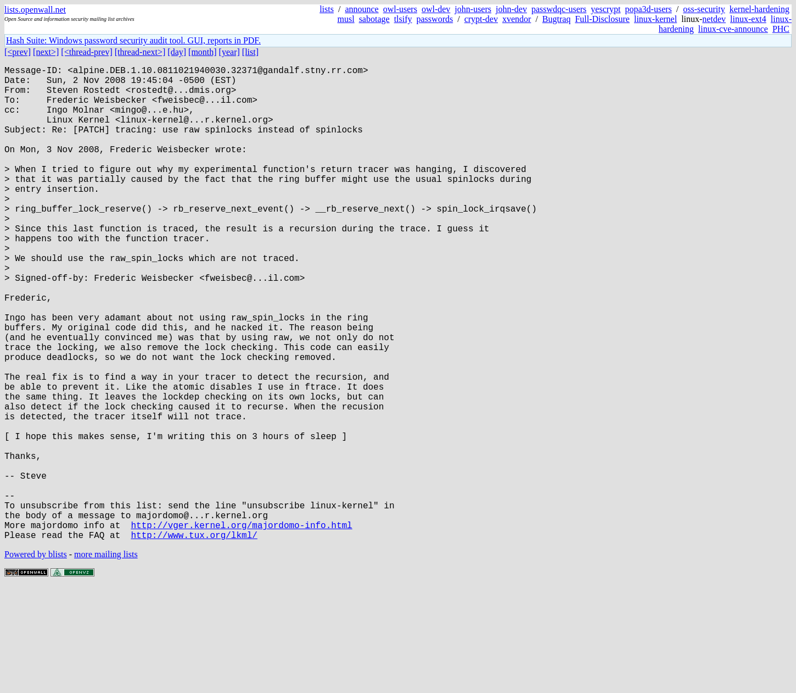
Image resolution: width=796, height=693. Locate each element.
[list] (250, 52)
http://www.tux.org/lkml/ (194, 640)
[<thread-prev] (86, 52)
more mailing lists (106, 659)
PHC (780, 29)
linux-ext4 (748, 19)
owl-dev (436, 9)
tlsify (403, 19)
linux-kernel (655, 19)
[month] (202, 52)
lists (326, 9)
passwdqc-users (558, 9)
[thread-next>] (140, 52)
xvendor (516, 19)
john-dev (511, 9)
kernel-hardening (759, 9)
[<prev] (17, 52)
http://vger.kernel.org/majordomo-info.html (241, 628)
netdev (714, 19)
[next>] (46, 52)
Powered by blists (35, 659)
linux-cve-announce (733, 29)
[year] (229, 52)
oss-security (704, 9)
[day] (176, 52)
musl (346, 19)
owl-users (400, 9)
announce (361, 9)
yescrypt (605, 9)
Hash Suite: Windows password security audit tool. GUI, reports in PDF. (133, 40)
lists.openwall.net (35, 9)
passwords (435, 19)
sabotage (374, 19)
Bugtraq (556, 19)
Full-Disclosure (602, 19)
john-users (473, 9)
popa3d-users (648, 9)
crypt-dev (481, 19)
